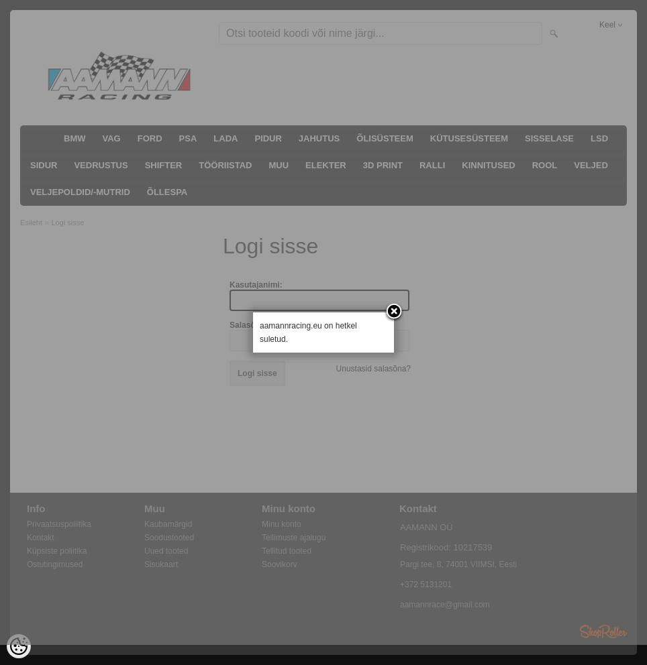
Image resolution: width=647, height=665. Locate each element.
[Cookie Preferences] (19, 646)
